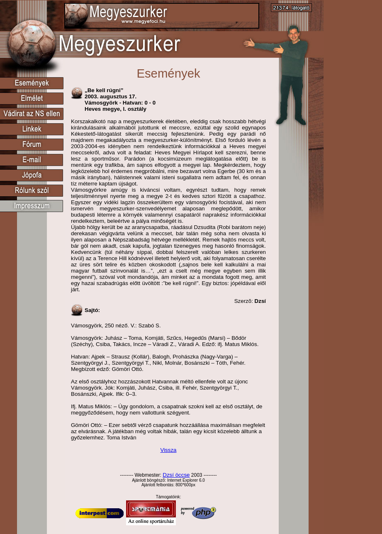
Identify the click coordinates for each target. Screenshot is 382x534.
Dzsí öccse (176, 475)
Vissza (168, 450)
